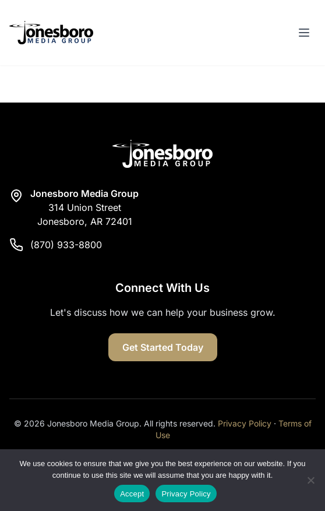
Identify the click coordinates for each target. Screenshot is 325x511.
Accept (132, 493)
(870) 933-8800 (66, 245)
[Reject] (310, 480)
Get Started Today (162, 347)
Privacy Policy (244, 423)
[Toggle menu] (304, 32)
